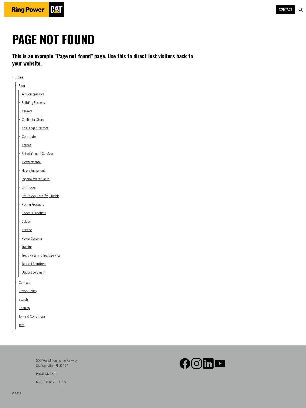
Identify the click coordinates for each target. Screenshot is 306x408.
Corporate (29, 136)
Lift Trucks (29, 187)
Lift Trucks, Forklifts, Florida (40, 196)
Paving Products (33, 204)
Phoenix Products (34, 213)
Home (19, 77)
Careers (27, 111)
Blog (22, 86)
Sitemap (24, 308)
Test (21, 325)
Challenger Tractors (35, 128)
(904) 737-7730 (46, 374)
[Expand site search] (300, 9)
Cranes (26, 145)
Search (23, 299)
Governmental (31, 162)
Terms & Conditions (32, 316)
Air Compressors (33, 94)
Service (27, 230)
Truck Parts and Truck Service (41, 255)
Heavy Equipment (33, 170)
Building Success (33, 103)
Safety (26, 221)
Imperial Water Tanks (36, 179)
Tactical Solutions (34, 264)
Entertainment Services (38, 153)
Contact (285, 9)
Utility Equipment (33, 272)
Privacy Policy (28, 291)
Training (27, 247)
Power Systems (32, 238)
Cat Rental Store (33, 119)
